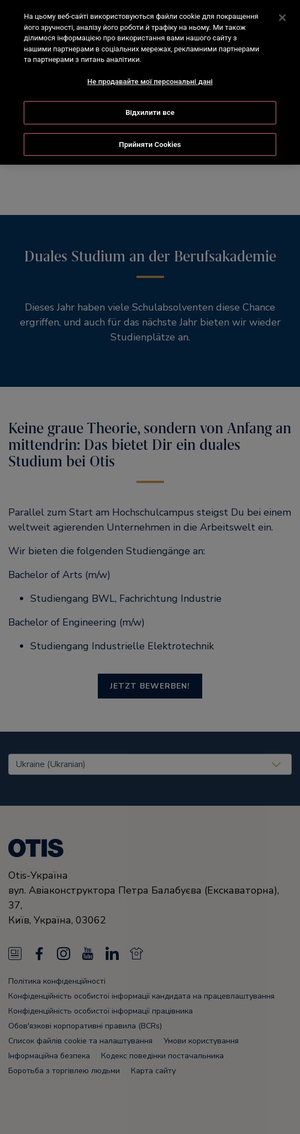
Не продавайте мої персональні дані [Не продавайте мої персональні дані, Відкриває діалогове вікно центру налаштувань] (150, 80)
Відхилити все (150, 111)
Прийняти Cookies (150, 143)
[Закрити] (282, 16)
